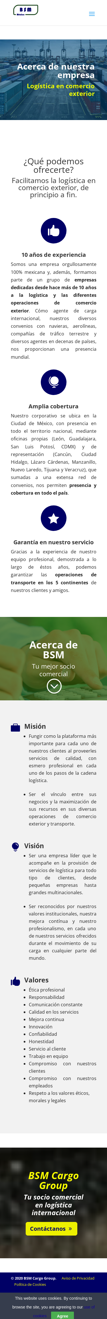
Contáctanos (48, 1228)
